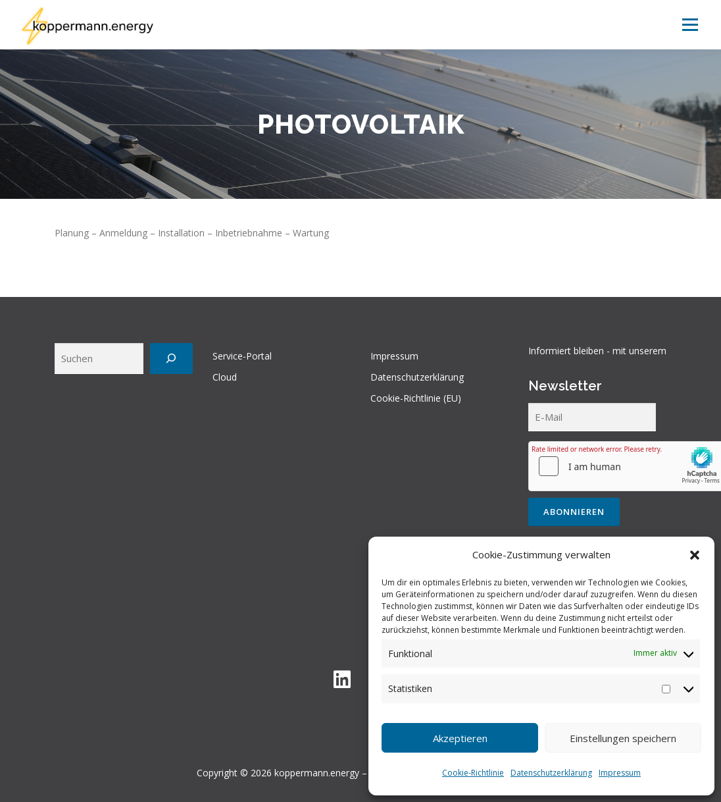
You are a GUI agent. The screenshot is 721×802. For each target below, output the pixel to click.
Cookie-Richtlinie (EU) (415, 398)
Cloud (224, 377)
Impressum (620, 772)
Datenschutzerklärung (551, 772)
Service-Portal (242, 356)
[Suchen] (171, 358)
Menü (689, 24)
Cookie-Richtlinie (473, 772)
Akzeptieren (460, 738)
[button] (694, 555)
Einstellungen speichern (623, 738)
